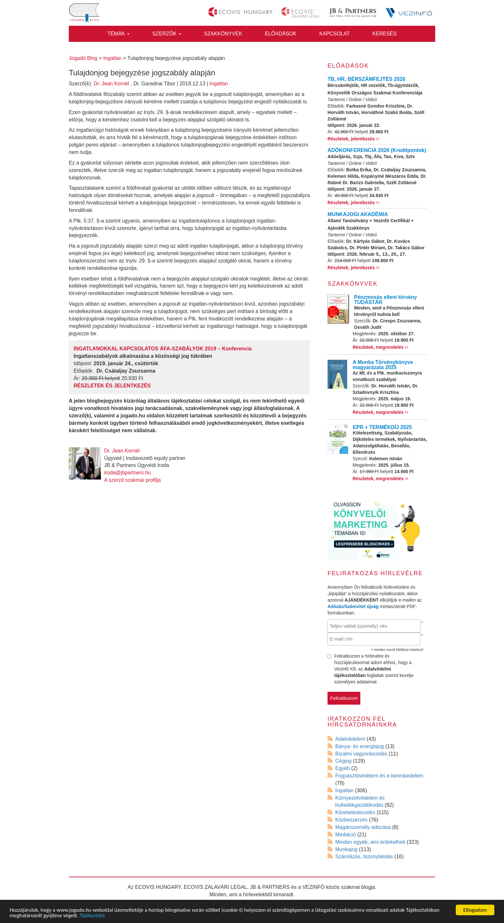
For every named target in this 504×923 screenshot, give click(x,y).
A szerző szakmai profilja (132, 480)
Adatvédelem (350, 739)
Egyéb (342, 768)
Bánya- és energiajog (359, 746)
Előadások (281, 33)
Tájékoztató (92, 915)
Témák (118, 33)
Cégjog (343, 761)
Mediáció (345, 834)
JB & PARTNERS (270, 887)
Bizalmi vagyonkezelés (361, 753)
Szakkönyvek (223, 33)
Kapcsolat (334, 33)
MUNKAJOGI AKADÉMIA (358, 214)
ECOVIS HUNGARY (158, 887)
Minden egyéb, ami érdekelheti (370, 842)
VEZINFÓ (313, 887)
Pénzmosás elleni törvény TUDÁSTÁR (385, 299)
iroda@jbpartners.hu (127, 472)
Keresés (384, 33)
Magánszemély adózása (363, 827)
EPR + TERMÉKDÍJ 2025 (382, 427)
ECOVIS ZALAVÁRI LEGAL (215, 887)
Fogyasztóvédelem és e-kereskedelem (379, 775)
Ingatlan (219, 83)
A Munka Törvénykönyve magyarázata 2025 (383, 364)
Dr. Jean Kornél (111, 83)
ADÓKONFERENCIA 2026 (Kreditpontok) (377, 150)
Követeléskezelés (355, 812)
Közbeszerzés (351, 820)
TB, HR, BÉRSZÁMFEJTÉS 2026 (366, 79)
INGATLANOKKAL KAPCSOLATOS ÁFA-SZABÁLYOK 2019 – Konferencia (163, 348)
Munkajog (346, 849)
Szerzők (166, 33)
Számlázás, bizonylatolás (364, 856)
